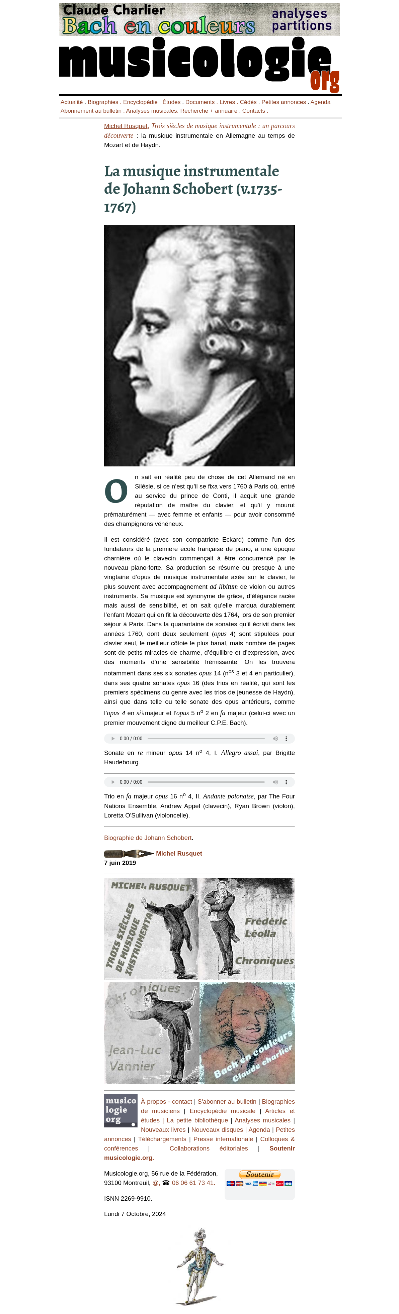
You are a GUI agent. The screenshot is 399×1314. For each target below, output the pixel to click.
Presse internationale (223, 1138)
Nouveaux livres (164, 1129)
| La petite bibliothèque (195, 1120)
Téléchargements (162, 1138)
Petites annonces (283, 102)
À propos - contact (166, 1101)
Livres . (230, 102)
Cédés (248, 102)
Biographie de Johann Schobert (147, 837)
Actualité (72, 102)
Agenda (321, 102)
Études (171, 102)
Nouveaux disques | (220, 1129)
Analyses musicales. (153, 110)
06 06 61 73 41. (194, 1182)
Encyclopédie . (143, 102)
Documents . (202, 102)
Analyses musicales (264, 1120)
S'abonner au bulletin (227, 1101)
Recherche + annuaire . (211, 110)
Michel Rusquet (179, 853)
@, (156, 1182)
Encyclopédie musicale (223, 1110)
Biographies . (105, 102)
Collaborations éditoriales (204, 1148)
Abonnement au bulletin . (93, 110)
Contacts (253, 110)
